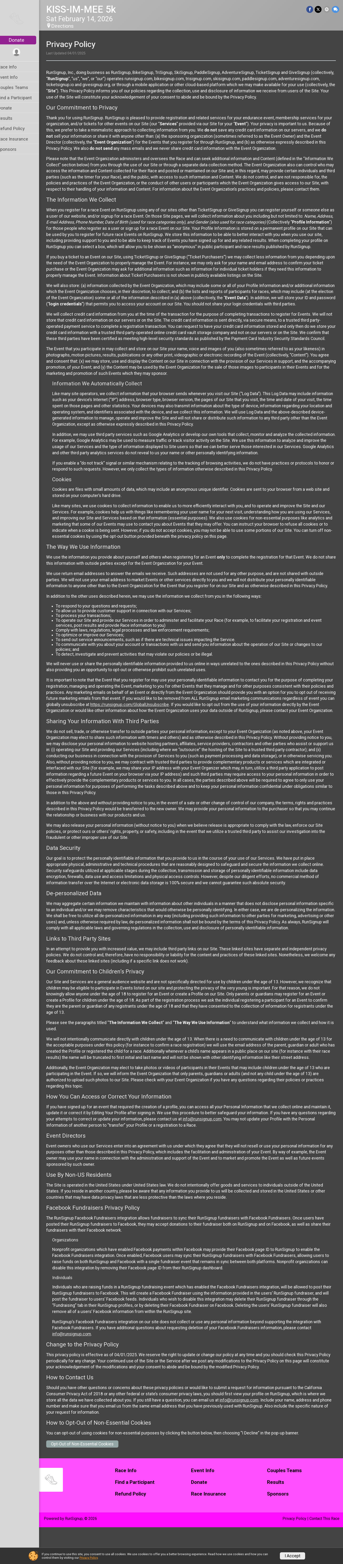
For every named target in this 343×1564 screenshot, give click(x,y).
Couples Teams (19, 87)
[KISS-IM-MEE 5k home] (22, 18)
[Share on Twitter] (318, 9)
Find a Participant (21, 97)
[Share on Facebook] (310, 9)
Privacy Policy (89, 1557)
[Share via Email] (326, 9)
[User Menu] (22, 52)
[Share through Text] (335, 9)
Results (11, 118)
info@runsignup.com (226, 1155)
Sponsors (13, 149)
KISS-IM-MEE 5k (87, 9)
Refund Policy (17, 128)
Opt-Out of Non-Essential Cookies (88, 1480)
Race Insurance (19, 138)
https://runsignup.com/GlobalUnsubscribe (188, 729)
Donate (22, 40)
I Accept (292, 1556)
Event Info (14, 77)
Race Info (13, 66)
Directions (68, 26)
